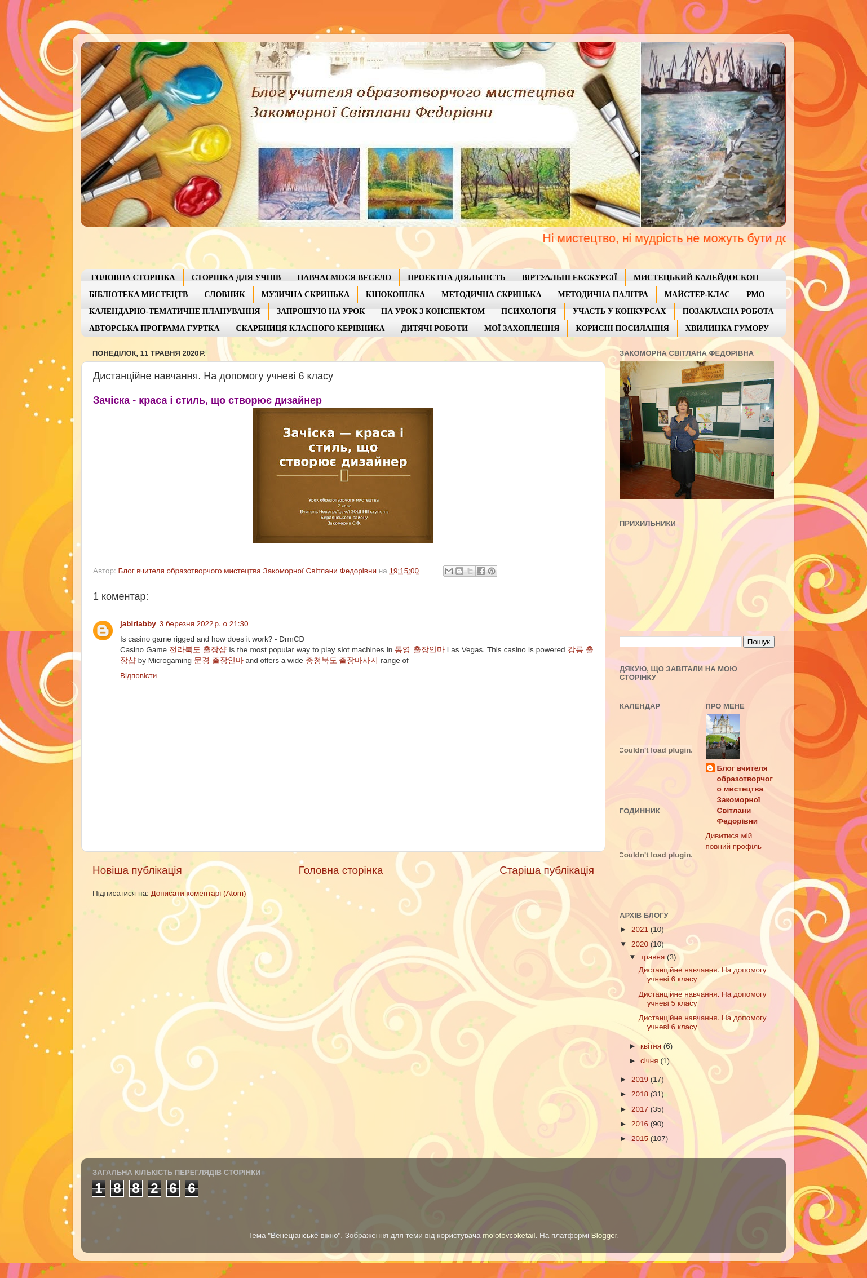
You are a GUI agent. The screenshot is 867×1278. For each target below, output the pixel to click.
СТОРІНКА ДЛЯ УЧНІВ (236, 277)
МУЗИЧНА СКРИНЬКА (306, 294)
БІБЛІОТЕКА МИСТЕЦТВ (138, 294)
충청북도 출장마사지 (342, 660)
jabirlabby (138, 624)
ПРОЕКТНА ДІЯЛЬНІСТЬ (457, 277)
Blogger (604, 1235)
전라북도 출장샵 (198, 649)
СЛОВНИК (224, 294)
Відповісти (138, 675)
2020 (641, 944)
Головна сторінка (341, 870)
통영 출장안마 (419, 649)
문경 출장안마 (219, 660)
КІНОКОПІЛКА (395, 294)
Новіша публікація (137, 870)
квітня (651, 1046)
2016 (641, 1124)
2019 (641, 1079)
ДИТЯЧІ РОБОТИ (434, 328)
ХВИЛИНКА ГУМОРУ (727, 328)
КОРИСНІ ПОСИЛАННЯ (622, 328)
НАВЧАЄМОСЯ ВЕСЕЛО (344, 277)
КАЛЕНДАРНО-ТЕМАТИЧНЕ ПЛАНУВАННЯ (174, 311)
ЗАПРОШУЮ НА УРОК (321, 311)
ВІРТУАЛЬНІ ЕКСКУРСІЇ (569, 277)
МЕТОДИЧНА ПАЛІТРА (603, 294)
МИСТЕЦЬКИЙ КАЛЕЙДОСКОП (696, 277)
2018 (641, 1094)
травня (653, 957)
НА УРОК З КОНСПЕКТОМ (433, 311)
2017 (641, 1109)
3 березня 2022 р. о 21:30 (204, 624)
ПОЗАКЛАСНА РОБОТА (728, 311)
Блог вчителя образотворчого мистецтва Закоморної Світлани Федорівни (745, 794)
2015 (641, 1138)
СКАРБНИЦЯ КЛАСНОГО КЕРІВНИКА (310, 328)
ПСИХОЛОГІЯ (528, 311)
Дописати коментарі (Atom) (198, 893)
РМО (755, 294)
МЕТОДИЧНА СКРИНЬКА (491, 294)
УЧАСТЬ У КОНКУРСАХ (619, 311)
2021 (641, 929)
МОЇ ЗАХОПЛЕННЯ (521, 328)
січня (650, 1060)
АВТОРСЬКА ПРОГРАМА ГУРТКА (154, 328)
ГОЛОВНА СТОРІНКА (133, 277)
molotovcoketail (509, 1235)
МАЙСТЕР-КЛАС (697, 294)
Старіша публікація (546, 870)
